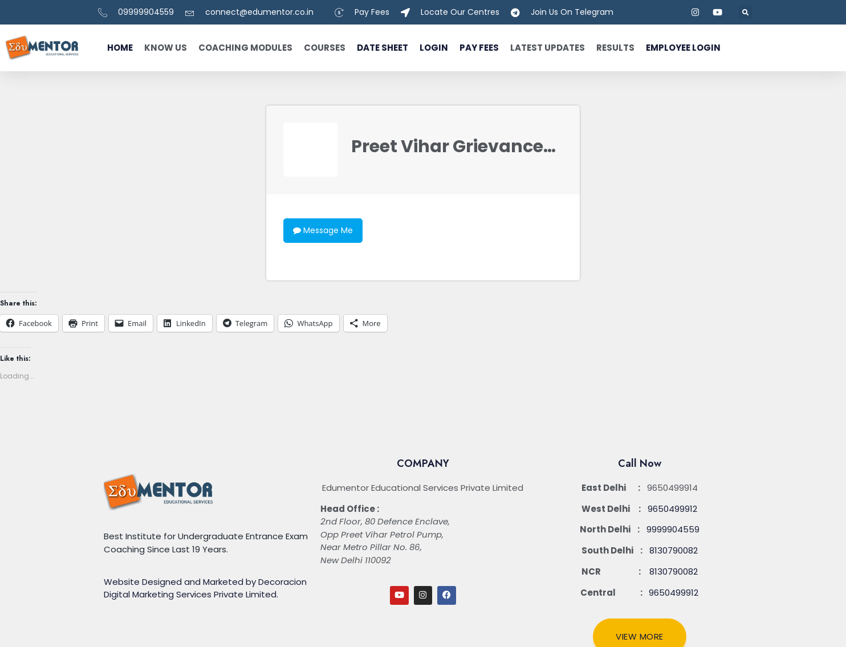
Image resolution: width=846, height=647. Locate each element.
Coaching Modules (245, 48)
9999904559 (672, 529)
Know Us (165, 48)
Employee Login (683, 48)
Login (434, 48)
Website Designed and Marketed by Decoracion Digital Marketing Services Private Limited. (205, 588)
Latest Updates (547, 48)
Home (120, 48)
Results (615, 48)
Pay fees (479, 48)
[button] (745, 12)
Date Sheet (382, 48)
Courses (324, 48)
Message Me (323, 230)
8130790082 (673, 550)
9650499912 (672, 509)
